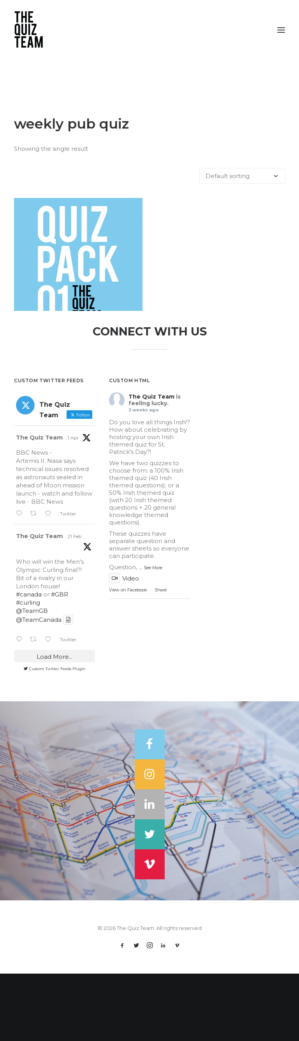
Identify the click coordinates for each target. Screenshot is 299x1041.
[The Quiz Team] (149, 30)
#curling (28, 670)
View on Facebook (128, 657)
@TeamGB (32, 678)
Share (161, 657)
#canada (29, 661)
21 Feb (74, 604)
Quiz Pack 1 (78, 336)
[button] (281, 30)
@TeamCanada (39, 687)
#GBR (59, 661)
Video (124, 645)
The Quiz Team (39, 505)
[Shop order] (242, 176)
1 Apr (73, 505)
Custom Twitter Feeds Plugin (55, 736)
